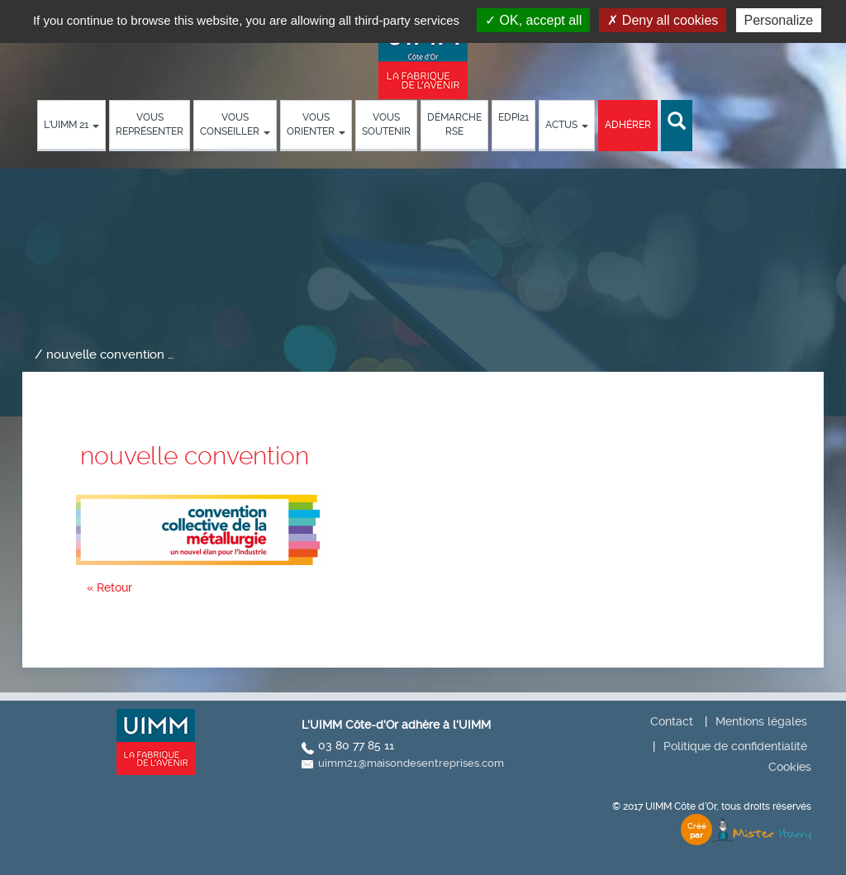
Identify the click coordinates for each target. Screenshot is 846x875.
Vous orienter (316, 124)
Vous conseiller (235, 124)
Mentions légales (761, 721)
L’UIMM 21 (71, 125)
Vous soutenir (386, 124)
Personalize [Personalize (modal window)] (779, 20)
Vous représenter (149, 124)
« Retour (109, 587)
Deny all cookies (662, 20)
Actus (566, 125)
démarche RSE (454, 124)
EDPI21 (513, 117)
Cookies (789, 766)
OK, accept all (533, 20)
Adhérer (628, 125)
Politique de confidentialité (735, 746)
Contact (671, 721)
